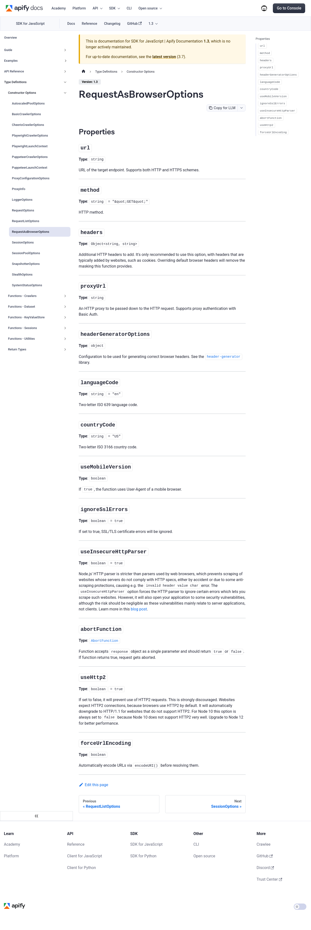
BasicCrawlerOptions (26, 114)
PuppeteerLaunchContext (29, 167)
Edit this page (93, 784)
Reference (89, 24)
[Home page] (83, 72)
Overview (10, 37)
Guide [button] (8, 50)
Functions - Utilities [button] (21, 338)
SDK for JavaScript (30, 24)
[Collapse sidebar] (36, 816)
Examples (11, 60)
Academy (59, 8)
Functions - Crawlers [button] (22, 296)
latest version (164, 56)
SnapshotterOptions (26, 264)
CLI (129, 8)
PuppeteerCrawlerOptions (30, 157)
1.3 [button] (150, 24)
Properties (263, 39)
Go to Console (289, 8)
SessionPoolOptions (26, 253)
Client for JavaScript (84, 856)
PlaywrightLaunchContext (30, 146)
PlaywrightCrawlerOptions (30, 135)
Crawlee (263, 844)
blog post (139, 609)
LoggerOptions (22, 199)
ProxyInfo (18, 189)
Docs (71, 24)
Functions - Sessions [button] (22, 328)
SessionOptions (23, 242)
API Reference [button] (14, 71)
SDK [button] (112, 8)
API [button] (95, 8)
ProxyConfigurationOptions (31, 178)
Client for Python (81, 867)
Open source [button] (148, 8)
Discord (264, 8)
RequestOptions (23, 210)
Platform (79, 8)
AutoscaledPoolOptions (28, 103)
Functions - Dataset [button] (21, 306)
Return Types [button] (17, 349)
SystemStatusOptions (27, 285)
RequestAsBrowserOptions (30, 232)
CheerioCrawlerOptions (28, 125)
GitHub (134, 24)
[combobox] (241, 107)
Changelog (112, 24)
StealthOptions (22, 274)
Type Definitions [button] (15, 82)
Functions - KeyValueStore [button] (26, 317)
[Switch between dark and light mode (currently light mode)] (300, 907)
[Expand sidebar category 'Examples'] (66, 61)
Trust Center (269, 879)
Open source (204, 856)
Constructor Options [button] (22, 93)
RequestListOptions (25, 221)
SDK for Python (143, 856)
